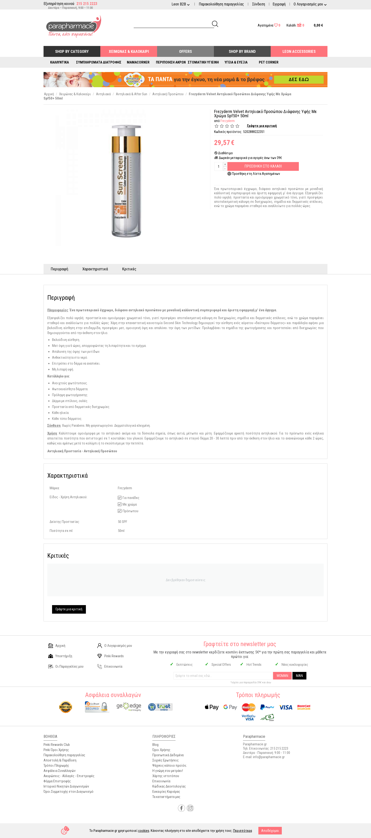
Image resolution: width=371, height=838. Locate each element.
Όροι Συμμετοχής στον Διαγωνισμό (68, 791)
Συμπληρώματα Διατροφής (98, 62)
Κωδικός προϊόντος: (228, 132)
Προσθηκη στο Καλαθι (263, 166)
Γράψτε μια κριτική (262, 126)
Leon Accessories (299, 51)
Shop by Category (72, 51)
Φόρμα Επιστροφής (57, 781)
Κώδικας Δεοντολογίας (169, 786)
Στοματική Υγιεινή (203, 62)
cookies (143, 831)
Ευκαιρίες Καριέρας (166, 791)
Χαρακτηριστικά (95, 269)
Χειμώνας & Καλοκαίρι (129, 51)
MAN (299, 676)
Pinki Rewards (110, 656)
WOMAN (282, 676)
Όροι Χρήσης (161, 750)
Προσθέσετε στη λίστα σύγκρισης (257, 179)
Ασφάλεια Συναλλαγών (59, 771)
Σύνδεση (258, 4)
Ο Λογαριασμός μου (114, 645)
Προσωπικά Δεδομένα (168, 755)
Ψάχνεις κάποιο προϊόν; (169, 765)
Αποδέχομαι (270, 831)
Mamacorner (138, 62)
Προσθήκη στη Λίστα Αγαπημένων (256, 174)
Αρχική (56, 645)
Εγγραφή (279, 4)
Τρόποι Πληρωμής (56, 765)
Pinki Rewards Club (57, 745)
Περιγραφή (59, 269)
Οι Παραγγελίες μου (66, 666)
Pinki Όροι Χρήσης (56, 750)
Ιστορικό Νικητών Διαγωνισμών (66, 786)
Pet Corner (268, 62)
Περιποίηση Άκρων (171, 62)
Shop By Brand (242, 51)
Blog (155, 745)
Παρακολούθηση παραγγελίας (221, 4)
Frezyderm (228, 121)
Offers (185, 51)
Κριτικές (129, 269)
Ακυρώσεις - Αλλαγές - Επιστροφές (69, 776)
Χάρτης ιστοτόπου (165, 776)
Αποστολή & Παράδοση (60, 760)
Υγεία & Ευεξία (236, 62)
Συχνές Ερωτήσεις (165, 760)
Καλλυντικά (59, 62)
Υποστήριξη (60, 656)
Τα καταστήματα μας (166, 797)
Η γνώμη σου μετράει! (167, 771)
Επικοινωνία (109, 666)
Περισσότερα (242, 831)
